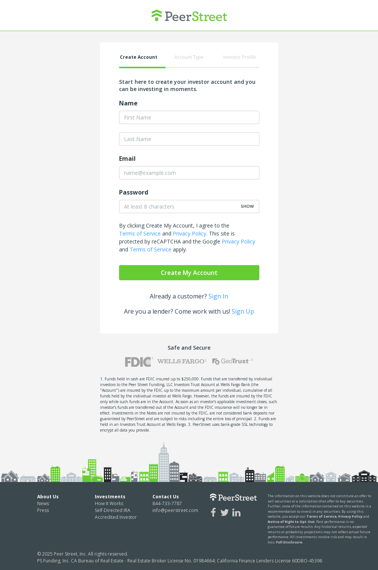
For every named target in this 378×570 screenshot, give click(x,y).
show (247, 206)
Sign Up (243, 311)
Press (43, 510)
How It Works (109, 503)
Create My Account (189, 273)
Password (133, 192)
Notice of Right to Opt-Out (291, 521)
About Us (48, 496)
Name (128, 103)
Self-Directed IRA (112, 510)
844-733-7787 (167, 503)
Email (127, 158)
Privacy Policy (238, 241)
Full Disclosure (289, 542)
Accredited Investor (116, 517)
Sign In (218, 296)
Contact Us (165, 496)
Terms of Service (140, 233)
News (43, 503)
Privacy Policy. (190, 233)
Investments (110, 496)
